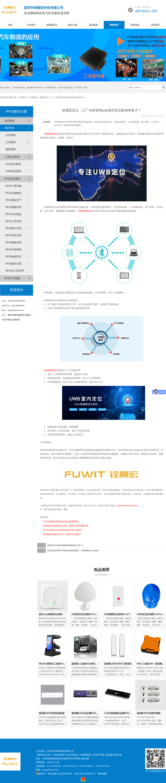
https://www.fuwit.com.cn (127, 505)
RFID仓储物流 (19, 87)
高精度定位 (51, 25)
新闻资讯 (114, 25)
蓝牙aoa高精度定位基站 (51, 614)
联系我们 (155, 25)
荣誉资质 (134, 25)
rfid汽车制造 (72, 755)
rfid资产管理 (98, 755)
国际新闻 (10, 149)
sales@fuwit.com (50, 770)
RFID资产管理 (81, 87)
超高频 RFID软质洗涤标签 (52, 713)
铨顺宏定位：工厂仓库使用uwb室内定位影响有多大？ (63, 97)
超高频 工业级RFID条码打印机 (85, 664)
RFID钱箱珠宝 (13, 256)
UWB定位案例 (13, 171)
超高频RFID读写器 (35, 87)
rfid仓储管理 (59, 755)
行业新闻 (33, 97)
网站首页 (13, 97)
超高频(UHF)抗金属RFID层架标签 (85, 713)
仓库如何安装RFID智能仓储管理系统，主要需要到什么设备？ (73, 550)
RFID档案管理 (50, 87)
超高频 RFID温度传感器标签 (150, 713)
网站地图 (102, 773)
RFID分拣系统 (13, 249)
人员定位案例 (11, 156)
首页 (10, 25)
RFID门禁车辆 (13, 186)
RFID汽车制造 (13, 214)
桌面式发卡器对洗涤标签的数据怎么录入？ (65, 545)
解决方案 (72, 25)
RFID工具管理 (13, 221)
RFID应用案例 (12, 178)
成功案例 (93, 25)
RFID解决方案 (13, 263)
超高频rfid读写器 (113, 755)
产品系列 (31, 25)
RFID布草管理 (13, 235)
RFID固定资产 (13, 200)
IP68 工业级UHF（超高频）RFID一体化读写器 (150, 664)
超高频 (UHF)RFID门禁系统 (117, 664)
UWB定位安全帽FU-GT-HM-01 (150, 614)
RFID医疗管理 (13, 228)
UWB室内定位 (51, 134)
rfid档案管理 (85, 755)
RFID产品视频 (12, 278)
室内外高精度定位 (65, 87)
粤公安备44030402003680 (59, 773)
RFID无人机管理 (15, 270)
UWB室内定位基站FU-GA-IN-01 (85, 614)
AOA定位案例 (13, 164)
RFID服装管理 (13, 242)
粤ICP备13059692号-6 (85, 773)
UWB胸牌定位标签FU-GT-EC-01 (118, 614)
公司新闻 (10, 135)
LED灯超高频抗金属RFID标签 (118, 713)
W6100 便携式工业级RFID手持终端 (53, 664)
